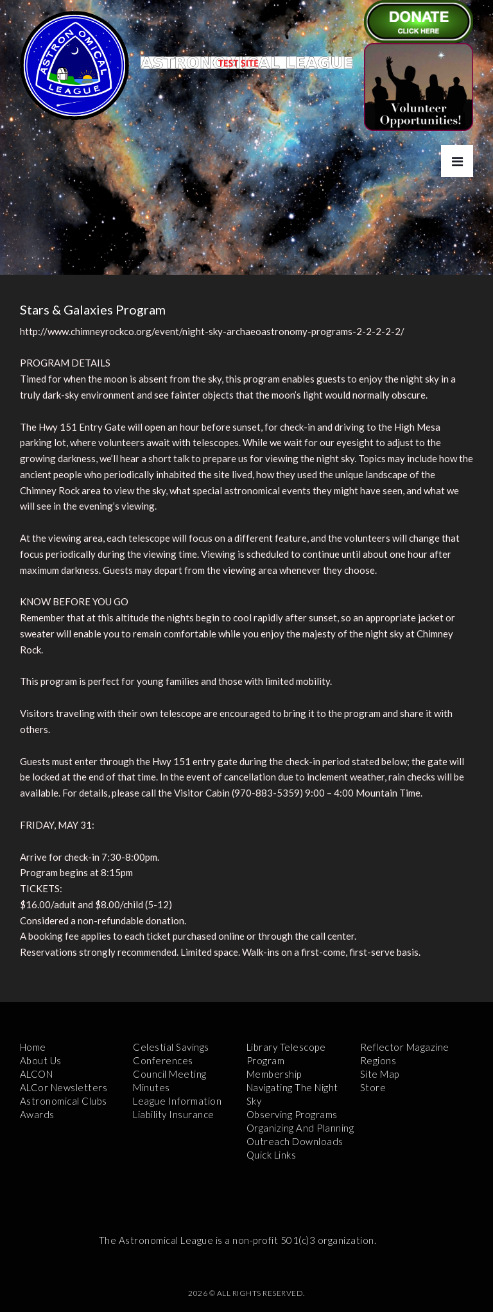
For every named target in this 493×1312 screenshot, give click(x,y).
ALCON (36, 1074)
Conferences (163, 1060)
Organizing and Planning (300, 1128)
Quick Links (271, 1155)
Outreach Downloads (294, 1141)
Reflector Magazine (404, 1047)
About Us (41, 1060)
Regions (378, 1060)
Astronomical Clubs (63, 1101)
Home (33, 1047)
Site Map (379, 1074)
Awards (37, 1114)
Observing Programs (292, 1114)
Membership (274, 1074)
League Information (177, 1101)
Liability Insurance (173, 1114)
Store (373, 1087)
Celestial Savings (171, 1047)
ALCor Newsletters (64, 1087)
